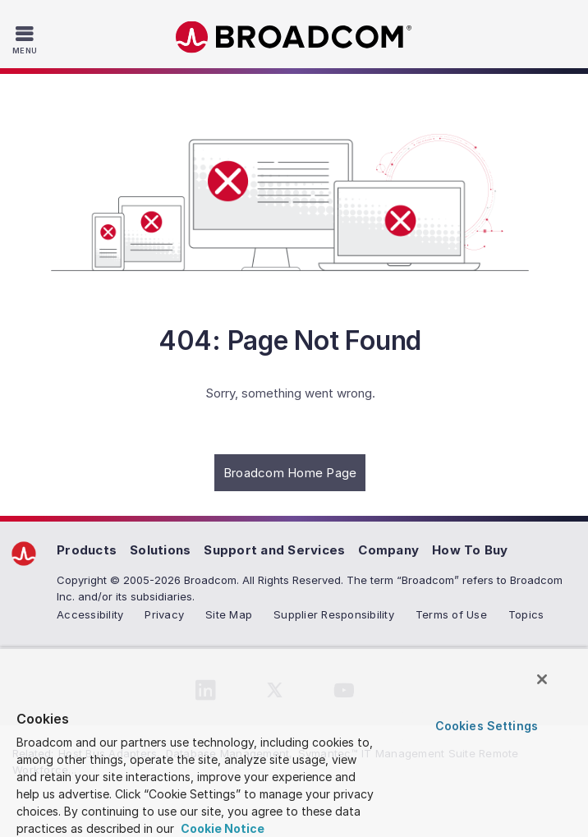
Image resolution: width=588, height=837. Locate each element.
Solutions (160, 550)
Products (87, 550)
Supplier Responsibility (333, 614)
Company (388, 550)
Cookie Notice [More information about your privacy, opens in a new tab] (221, 828)
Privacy (164, 614)
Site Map (228, 614)
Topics (526, 614)
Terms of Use (451, 614)
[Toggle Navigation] (26, 39)
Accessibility (90, 614)
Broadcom (294, 37)
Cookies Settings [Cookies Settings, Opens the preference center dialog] (486, 726)
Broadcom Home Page (290, 473)
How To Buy (470, 550)
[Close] (542, 679)
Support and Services (274, 550)
